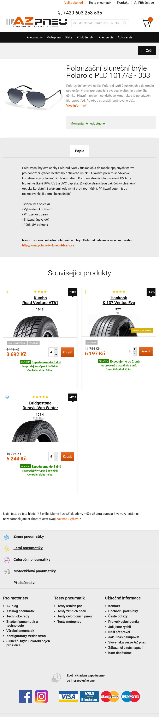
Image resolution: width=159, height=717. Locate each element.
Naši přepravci (119, 606)
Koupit (67, 352)
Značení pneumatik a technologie (22, 598)
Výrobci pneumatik (20, 605)
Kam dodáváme (120, 627)
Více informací (76, 105)
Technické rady (17, 591)
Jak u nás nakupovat (123, 612)
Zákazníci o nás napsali (125, 622)
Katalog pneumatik (20, 585)
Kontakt (122, 3)
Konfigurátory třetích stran (26, 610)
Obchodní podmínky (123, 585)
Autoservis (130, 37)
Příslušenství (86, 37)
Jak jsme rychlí (119, 601)
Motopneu (50, 37)
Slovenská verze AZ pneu (127, 617)
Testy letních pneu (70, 580)
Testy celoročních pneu (74, 591)
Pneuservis (109, 37)
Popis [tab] (79, 151)
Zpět (149, 50)
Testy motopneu (69, 596)
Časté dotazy (118, 591)
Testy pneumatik (99, 3)
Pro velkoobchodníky (124, 596)
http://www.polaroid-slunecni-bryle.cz (48, 245)
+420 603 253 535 (82, 13)
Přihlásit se (142, 3)
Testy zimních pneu (71, 585)
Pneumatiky (29, 37)
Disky (67, 37)
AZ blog (12, 580)
